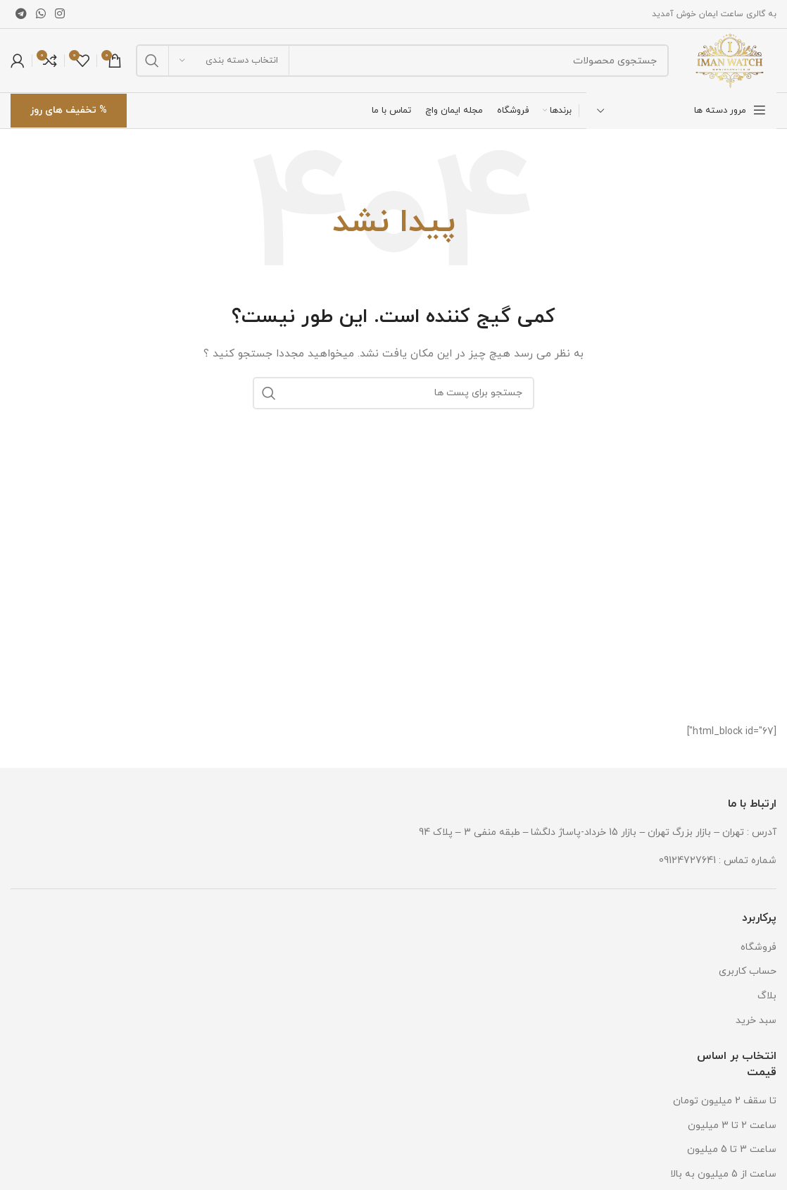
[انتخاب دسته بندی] (228, 60)
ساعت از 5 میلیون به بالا (723, 1174)
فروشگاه (758, 947)
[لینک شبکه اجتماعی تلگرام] (21, 14)
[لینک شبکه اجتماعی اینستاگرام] (60, 14)
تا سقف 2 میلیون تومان (724, 1101)
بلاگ (766, 996)
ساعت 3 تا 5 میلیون (731, 1149)
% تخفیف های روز (68, 110)
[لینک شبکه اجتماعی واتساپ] (40, 14)
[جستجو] (402, 60)
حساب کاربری (747, 971)
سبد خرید (756, 1020)
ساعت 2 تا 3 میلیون (732, 1125)
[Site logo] (729, 59)
